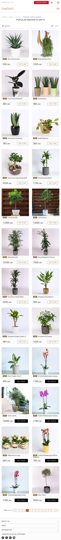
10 (50, 510)
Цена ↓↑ (57, 26)
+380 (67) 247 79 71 (8, 2)
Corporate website (41, 2)
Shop (11, 17)
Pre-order (21, 381)
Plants (18, 17)
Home (4, 17)
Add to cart (22, 64)
